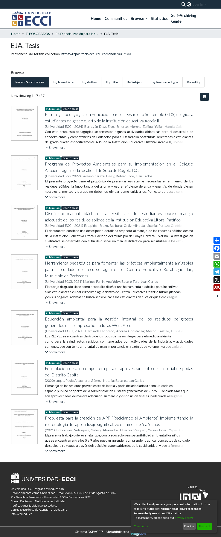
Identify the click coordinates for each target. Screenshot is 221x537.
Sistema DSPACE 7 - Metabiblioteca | (110, 532)
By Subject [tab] (135, 82)
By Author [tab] (89, 82)
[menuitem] (189, 4)
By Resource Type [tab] (164, 82)
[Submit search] (183, 4)
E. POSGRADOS (38, 34)
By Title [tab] (112, 82)
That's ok (204, 526)
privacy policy (183, 517)
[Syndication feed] (204, 97)
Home (96, 18)
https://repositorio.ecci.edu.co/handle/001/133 (96, 54)
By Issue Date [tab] (63, 82)
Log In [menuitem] (197, 4)
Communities (116, 18)
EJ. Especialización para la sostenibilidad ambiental (76, 34)
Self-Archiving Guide (183, 18)
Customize (141, 526)
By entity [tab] (193, 82)
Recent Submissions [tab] (29, 82)
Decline (189, 526)
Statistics (159, 18)
